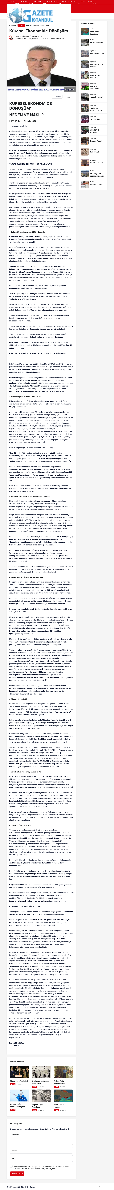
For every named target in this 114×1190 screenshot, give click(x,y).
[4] (54, 571)
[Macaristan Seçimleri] (19, 1076)
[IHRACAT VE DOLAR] (93, 75)
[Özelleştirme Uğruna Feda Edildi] (41, 1076)
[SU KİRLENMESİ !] (93, 42)
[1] (34, 241)
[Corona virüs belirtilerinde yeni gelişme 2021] (19, 1099)
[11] (46, 805)
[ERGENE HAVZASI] (93, 53)
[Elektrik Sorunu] (93, 184)
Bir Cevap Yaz (16, 1123)
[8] (58, 766)
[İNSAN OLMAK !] (93, 162)
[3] (70, 460)
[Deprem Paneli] (93, 140)
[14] (66, 900)
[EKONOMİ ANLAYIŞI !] (93, 86)
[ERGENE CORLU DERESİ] (93, 64)
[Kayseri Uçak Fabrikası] (41, 1099)
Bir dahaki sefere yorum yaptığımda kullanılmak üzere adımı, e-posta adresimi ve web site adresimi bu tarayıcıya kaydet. (41, 1167)
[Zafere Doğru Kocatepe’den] (63, 1076)
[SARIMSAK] (93, 151)
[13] (10, 878)
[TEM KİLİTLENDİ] (93, 97)
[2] (44, 441)
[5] (43, 668)
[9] (71, 786)
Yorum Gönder (17, 1173)
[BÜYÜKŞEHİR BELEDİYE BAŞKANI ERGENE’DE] (93, 173)
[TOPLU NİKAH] (93, 119)
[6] (39, 671)
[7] (46, 679)
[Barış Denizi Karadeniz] (63, 1099)
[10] (64, 800)
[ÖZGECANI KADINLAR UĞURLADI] (93, 129)
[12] (25, 854)
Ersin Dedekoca (21, 36)
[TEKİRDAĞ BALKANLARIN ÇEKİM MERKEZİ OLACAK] (93, 108)
